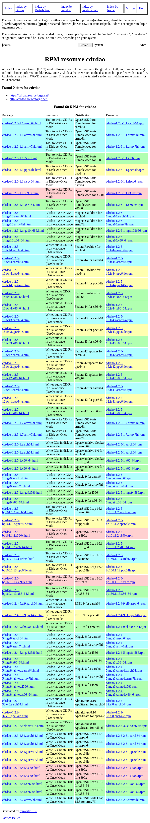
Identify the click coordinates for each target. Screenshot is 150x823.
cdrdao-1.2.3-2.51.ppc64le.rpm (126, 751)
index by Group (21, 8)
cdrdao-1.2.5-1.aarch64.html (20, 444)
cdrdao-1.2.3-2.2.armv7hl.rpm (125, 800)
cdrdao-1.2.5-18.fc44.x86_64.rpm (119, 294)
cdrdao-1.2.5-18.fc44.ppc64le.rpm (119, 271)
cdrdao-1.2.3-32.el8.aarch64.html (15, 702)
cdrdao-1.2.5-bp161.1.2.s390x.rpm (119, 533)
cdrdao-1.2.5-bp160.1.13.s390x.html (17, 580)
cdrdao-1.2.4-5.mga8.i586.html (22, 652)
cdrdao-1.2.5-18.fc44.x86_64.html (15, 294)
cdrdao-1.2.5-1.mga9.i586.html (22, 492)
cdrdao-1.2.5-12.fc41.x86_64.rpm (119, 411)
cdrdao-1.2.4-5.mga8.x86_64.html (15, 660)
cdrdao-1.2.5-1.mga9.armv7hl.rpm (119, 484)
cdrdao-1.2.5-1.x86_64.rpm (123, 460)
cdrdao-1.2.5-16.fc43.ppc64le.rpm (119, 329)
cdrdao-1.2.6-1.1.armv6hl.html (22, 135)
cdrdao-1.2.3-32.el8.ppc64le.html (15, 714)
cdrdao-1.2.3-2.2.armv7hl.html (22, 800)
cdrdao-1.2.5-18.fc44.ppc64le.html (15, 271)
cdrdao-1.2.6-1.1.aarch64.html (21, 123)
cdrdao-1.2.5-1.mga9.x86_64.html (15, 500)
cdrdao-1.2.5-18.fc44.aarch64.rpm (119, 248)
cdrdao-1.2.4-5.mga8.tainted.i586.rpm (121, 684)
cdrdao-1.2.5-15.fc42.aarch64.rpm (119, 353)
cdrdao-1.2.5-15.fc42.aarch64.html (15, 353)
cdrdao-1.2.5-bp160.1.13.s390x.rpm (120, 580)
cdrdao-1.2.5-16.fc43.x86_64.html (15, 341)
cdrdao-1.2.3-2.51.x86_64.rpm (125, 783)
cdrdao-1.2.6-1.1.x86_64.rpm (125, 204)
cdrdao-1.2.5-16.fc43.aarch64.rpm (119, 318)
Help (142, 8)
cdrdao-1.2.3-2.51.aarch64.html (22, 735)
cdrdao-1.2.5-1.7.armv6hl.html (22, 423)
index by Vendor (67, 8)
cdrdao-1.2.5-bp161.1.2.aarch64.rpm (121, 510)
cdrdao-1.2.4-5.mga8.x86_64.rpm (119, 660)
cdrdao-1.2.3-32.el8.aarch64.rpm (118, 702)
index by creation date (90, 8)
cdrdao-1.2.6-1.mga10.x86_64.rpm (119, 238)
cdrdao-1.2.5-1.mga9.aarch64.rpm (119, 476)
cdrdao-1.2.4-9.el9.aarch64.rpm (126, 603)
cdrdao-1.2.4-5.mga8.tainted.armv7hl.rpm (124, 676)
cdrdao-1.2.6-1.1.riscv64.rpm (124, 181)
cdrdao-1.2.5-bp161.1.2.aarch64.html (17, 510)
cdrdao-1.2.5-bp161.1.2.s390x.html (16, 533)
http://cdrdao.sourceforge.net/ (29, 99)
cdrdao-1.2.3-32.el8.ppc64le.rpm (118, 714)
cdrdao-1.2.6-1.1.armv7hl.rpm (125, 146)
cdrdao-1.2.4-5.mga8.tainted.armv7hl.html (21, 676)
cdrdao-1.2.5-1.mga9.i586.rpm (125, 492)
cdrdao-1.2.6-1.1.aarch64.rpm (125, 123)
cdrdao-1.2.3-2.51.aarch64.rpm (126, 735)
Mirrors (131, 8)
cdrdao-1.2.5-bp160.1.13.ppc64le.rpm (121, 568)
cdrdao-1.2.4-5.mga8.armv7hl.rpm (119, 644)
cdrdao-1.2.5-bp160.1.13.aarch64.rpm (121, 556)
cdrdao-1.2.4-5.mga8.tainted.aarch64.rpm (124, 668)
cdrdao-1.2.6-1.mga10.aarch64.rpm (120, 214)
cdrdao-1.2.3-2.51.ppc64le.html (22, 751)
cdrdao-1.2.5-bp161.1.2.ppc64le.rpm (121, 522)
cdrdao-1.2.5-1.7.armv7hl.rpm (125, 434)
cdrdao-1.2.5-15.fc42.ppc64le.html (15, 364)
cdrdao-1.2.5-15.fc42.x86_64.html (15, 376)
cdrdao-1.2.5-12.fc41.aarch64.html (15, 388)
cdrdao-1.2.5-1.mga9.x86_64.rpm (119, 500)
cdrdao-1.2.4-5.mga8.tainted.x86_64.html (20, 692)
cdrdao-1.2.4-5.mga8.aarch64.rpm (119, 636)
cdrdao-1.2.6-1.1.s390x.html (20, 193)
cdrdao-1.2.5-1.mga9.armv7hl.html (16, 484)
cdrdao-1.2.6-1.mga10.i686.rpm (126, 230)
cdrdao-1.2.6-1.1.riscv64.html (21, 181)
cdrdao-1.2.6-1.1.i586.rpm (123, 158)
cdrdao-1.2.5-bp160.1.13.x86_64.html (18, 591)
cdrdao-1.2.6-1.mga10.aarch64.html (16, 214)
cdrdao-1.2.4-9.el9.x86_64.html (22, 626)
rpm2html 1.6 (28, 811)
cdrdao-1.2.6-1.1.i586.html (19, 158)
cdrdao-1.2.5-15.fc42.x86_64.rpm (119, 376)
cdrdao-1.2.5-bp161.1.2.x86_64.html (17, 545)
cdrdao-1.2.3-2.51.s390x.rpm (124, 767)
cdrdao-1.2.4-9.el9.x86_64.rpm (126, 626)
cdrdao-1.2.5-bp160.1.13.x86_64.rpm (121, 591)
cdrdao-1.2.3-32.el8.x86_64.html (23, 726)
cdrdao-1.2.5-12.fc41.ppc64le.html (15, 399)
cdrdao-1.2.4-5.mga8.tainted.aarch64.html (20, 668)
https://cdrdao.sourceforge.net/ (29, 95)
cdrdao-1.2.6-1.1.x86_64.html (21, 204)
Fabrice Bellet (11, 818)
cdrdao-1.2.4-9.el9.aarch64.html (23, 603)
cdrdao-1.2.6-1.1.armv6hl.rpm (125, 135)
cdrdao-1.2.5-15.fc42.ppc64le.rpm (119, 364)
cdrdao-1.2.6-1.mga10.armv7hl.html (16, 222)
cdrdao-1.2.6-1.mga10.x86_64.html (16, 238)
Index (8, 8)
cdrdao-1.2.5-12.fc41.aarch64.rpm (119, 388)
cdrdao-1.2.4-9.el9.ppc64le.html (23, 615)
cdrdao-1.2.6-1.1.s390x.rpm (124, 193)
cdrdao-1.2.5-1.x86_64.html (20, 460)
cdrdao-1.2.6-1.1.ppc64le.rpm (125, 170)
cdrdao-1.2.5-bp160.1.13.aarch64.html (18, 556)
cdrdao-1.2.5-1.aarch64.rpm (124, 444)
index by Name (112, 8)
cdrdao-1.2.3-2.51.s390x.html (21, 767)
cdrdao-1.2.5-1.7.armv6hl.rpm (125, 423)
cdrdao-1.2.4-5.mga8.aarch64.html (15, 636)
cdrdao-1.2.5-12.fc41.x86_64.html (15, 411)
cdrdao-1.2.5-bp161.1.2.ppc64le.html (17, 522)
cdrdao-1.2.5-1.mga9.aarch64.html (15, 476)
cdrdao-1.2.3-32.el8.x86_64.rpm (127, 726)
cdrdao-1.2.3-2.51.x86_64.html (22, 783)
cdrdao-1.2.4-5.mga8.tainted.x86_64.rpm (123, 692)
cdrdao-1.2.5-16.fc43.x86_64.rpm (119, 341)
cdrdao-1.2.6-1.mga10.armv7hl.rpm (120, 222)
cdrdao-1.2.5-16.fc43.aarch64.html (15, 318)
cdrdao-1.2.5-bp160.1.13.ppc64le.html (18, 568)
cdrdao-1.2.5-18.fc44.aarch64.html (15, 248)
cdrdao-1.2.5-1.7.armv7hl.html (22, 434)
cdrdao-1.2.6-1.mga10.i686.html (23, 230)
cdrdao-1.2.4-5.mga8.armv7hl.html (16, 644)
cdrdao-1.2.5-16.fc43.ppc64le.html (15, 329)
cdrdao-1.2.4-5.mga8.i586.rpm (125, 652)
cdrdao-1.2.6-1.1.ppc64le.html (21, 170)
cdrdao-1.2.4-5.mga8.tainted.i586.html (18, 684)
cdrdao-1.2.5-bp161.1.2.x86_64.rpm (120, 545)
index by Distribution (42, 8)
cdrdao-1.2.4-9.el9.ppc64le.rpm (126, 615)
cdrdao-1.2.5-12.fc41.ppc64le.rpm (119, 399)
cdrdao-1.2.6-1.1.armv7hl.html (22, 146)
